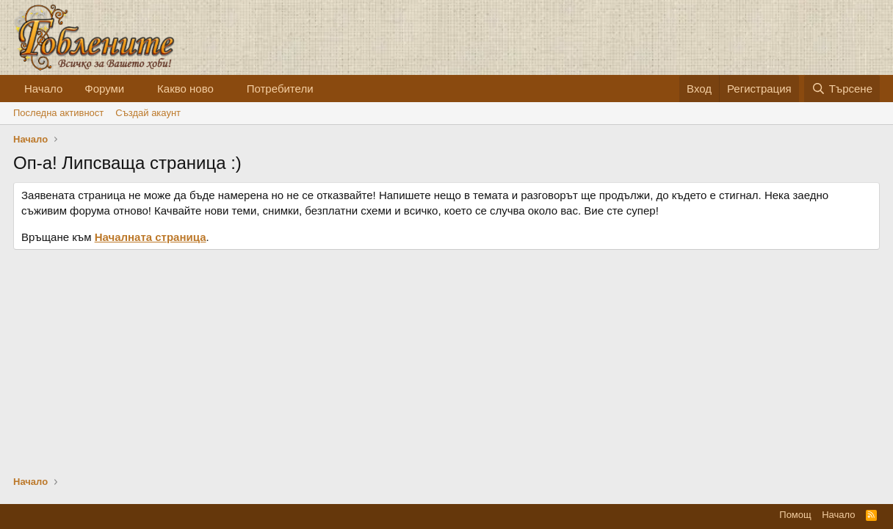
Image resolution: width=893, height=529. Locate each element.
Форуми (104, 88)
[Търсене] (842, 88)
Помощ (795, 514)
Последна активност (58, 112)
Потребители (280, 88)
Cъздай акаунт (148, 112)
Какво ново (185, 88)
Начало (43, 88)
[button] (136, 88)
